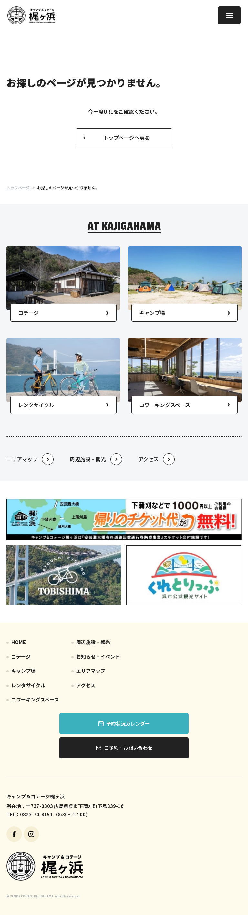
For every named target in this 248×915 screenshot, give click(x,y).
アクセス (85, 685)
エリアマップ (90, 670)
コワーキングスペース (35, 699)
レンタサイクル (28, 685)
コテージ (21, 656)
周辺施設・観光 (93, 642)
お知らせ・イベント (98, 656)
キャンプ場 (23, 670)
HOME (18, 642)
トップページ (18, 187)
